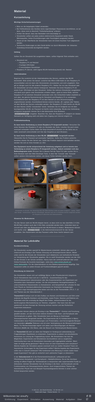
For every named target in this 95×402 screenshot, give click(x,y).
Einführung (10, 399)
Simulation (35, 399)
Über (79, 399)
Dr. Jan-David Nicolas (44, 390)
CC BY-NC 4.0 (58, 390)
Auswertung (48, 399)
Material (60, 399)
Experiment (22, 399)
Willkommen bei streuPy (15, 396)
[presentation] (43, 278)
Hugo (44, 392)
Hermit (55, 392)
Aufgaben (70, 399)
